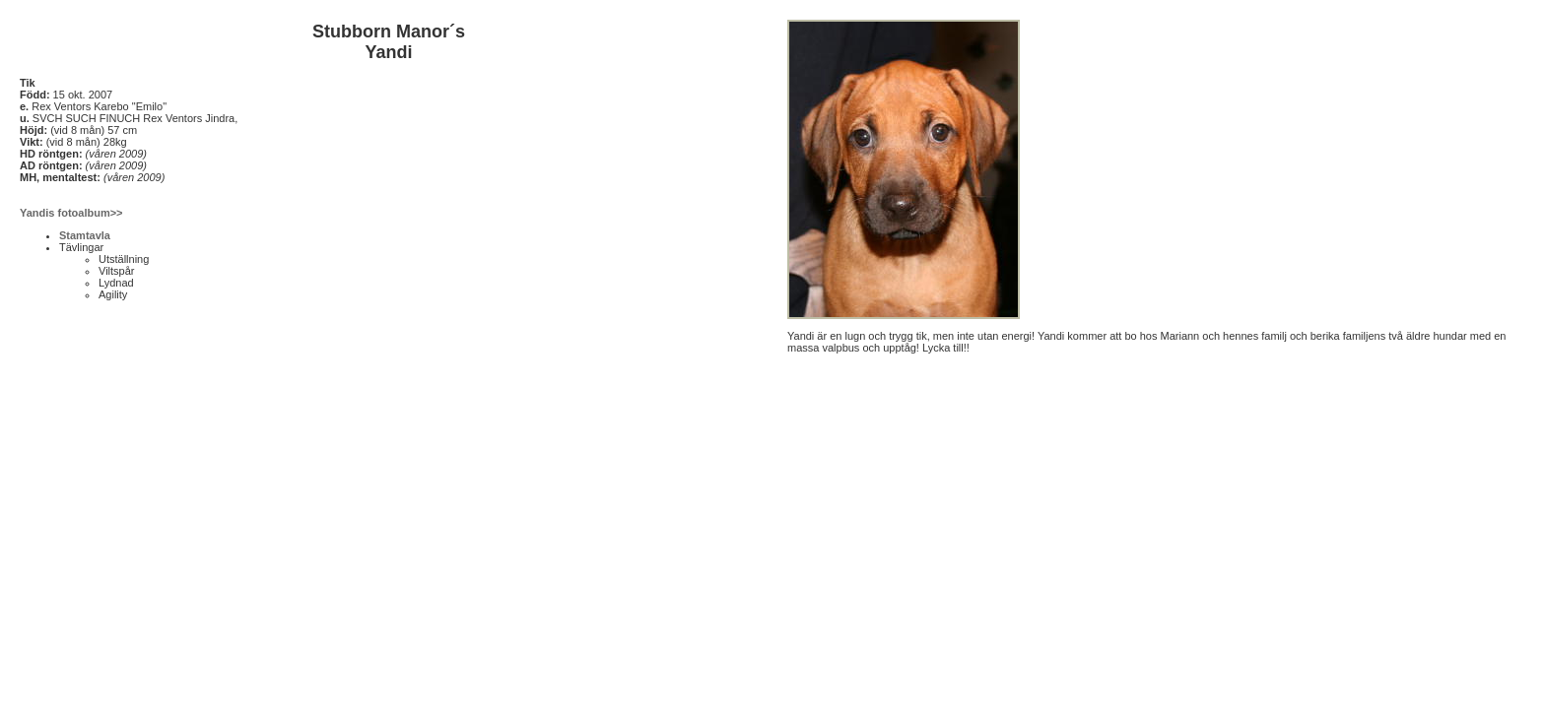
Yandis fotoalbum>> (71, 213)
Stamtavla (84, 235)
